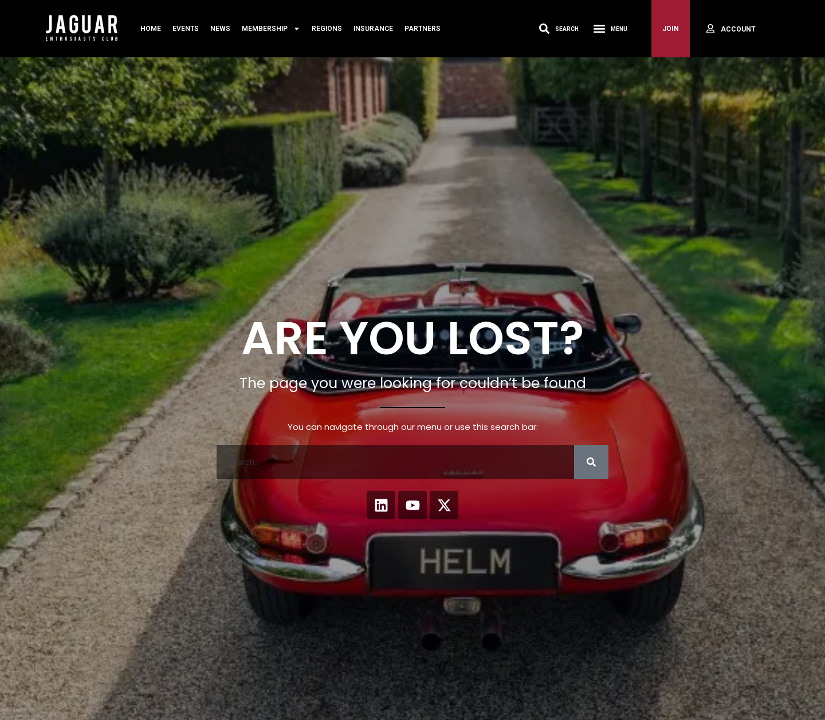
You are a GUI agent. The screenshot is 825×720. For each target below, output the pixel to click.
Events (185, 29)
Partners (422, 29)
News (220, 29)
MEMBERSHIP (271, 28)
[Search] (591, 462)
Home (150, 29)
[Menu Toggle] (599, 28)
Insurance (373, 29)
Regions (327, 29)
